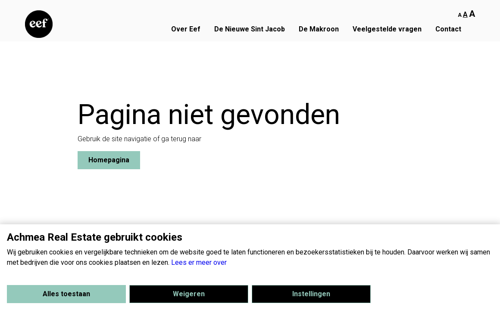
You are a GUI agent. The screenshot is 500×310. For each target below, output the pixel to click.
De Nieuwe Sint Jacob (249, 29)
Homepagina (108, 160)
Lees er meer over (199, 262)
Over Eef (185, 29)
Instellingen (311, 294)
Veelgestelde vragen (387, 29)
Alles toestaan (66, 294)
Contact (448, 29)
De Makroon (319, 29)
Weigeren (189, 294)
